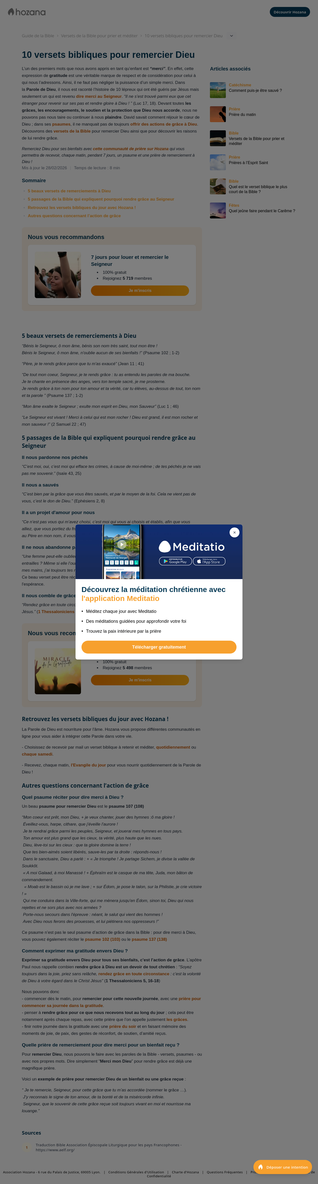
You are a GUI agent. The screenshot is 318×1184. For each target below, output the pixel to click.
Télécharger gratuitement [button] (159, 647)
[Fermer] (234, 532)
